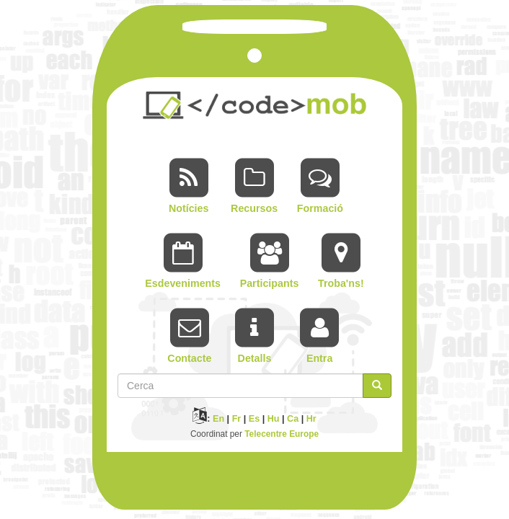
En (218, 419)
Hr (311, 419)
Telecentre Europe (281, 434)
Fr (237, 419)
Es (254, 419)
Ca (292, 419)
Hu (273, 419)
